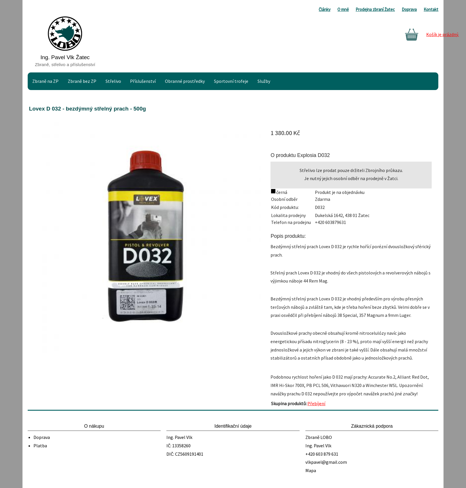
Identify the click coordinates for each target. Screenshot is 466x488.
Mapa (310, 470)
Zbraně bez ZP (82, 81)
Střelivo (113, 81)
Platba (40, 445)
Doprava (409, 9)
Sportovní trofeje (231, 81)
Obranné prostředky (185, 81)
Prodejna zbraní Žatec (375, 9)
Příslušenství (143, 81)
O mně (343, 9)
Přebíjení (316, 403)
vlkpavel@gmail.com (326, 462)
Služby (264, 81)
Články (324, 9)
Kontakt (431, 9)
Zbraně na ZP (45, 81)
